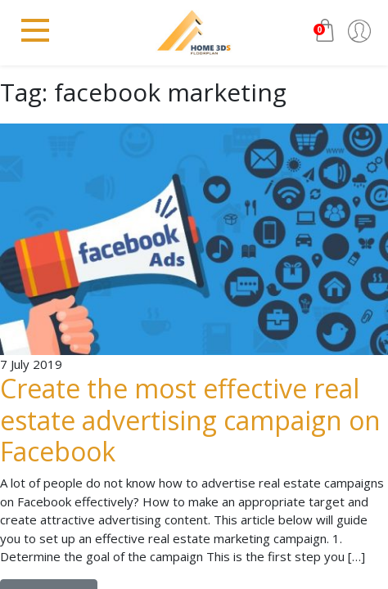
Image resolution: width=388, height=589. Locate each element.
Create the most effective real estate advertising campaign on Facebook (190, 420)
